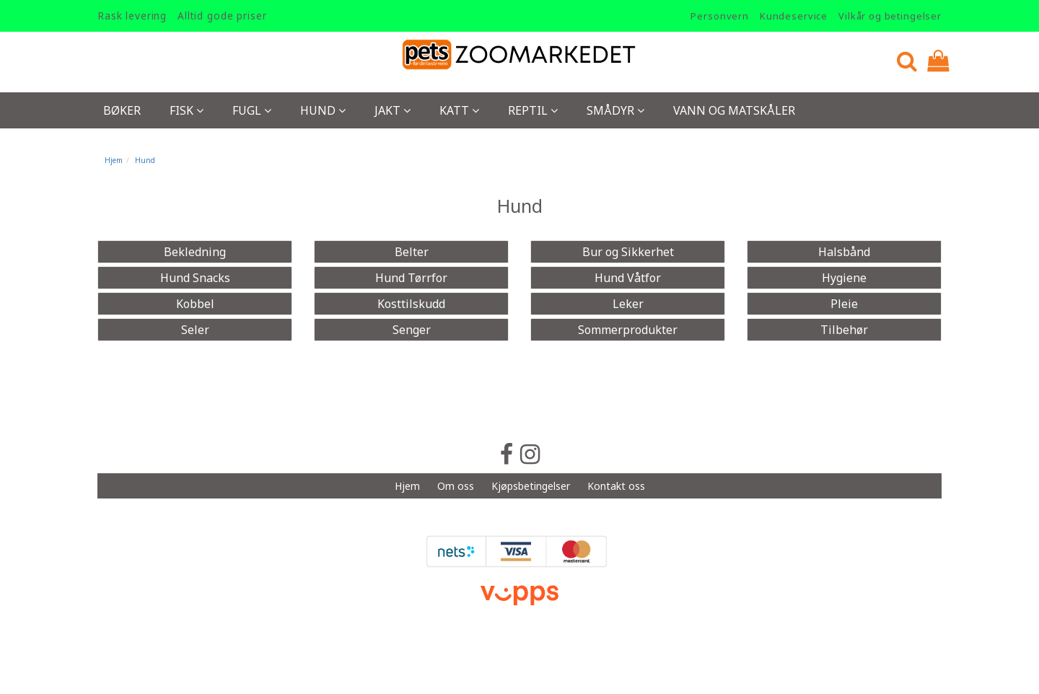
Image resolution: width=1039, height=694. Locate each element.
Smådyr (615, 110)
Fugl (251, 110)
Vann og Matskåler (734, 110)
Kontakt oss (616, 486)
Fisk (186, 110)
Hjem (114, 160)
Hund (323, 110)
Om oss (455, 486)
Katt (459, 110)
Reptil (533, 110)
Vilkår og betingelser (890, 15)
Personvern (720, 15)
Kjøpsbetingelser (530, 486)
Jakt (392, 110)
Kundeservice (794, 15)
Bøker (122, 110)
